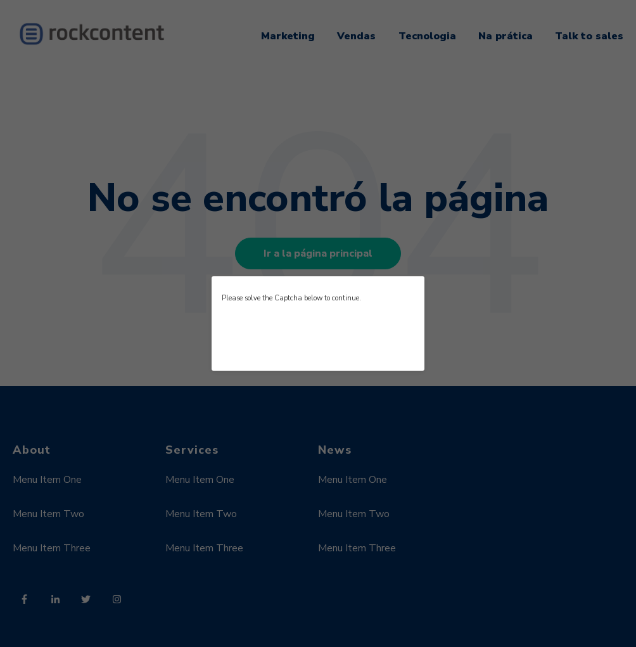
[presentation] (318, 336)
